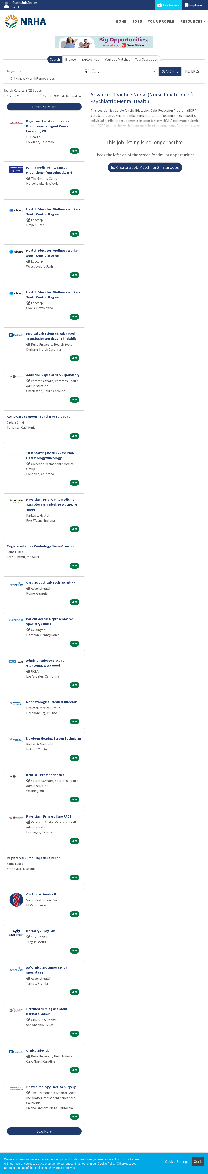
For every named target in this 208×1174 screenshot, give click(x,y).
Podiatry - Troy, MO (40, 931)
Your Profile (161, 21)
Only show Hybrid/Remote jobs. (32, 78)
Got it (198, 1162)
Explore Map (90, 59)
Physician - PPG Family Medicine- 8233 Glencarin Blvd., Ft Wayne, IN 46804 (51, 504)
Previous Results (44, 107)
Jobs (137, 21)
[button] (192, 71)
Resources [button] (191, 21)
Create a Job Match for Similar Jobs (145, 167)
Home (121, 21)
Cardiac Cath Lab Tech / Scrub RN (51, 582)
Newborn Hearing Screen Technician (53, 738)
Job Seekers (168, 5)
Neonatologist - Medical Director (51, 702)
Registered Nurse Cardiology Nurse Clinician (40, 546)
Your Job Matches (117, 59)
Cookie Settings (176, 1162)
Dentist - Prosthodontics (45, 775)
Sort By (11, 96)
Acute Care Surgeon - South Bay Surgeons (38, 416)
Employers (194, 5)
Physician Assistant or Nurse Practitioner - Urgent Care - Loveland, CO (47, 126)
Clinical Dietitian (38, 1050)
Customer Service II (41, 894)
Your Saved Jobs (146, 59)
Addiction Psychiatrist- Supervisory (52, 375)
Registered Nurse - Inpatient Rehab (33, 858)
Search (55, 59)
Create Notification (67, 96)
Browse (70, 59)
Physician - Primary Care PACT (49, 816)
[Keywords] (43, 71)
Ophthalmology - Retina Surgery (51, 1087)
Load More (44, 1131)
